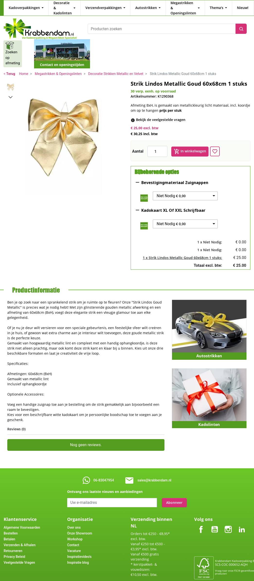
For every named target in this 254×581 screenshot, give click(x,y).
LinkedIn (242, 520)
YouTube (214, 520)
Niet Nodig (171, 191)
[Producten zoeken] (162, 23)
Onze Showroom (79, 528)
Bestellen (11, 528)
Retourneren (13, 546)
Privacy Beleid (14, 551)
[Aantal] (157, 146)
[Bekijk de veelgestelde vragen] (160, 114)
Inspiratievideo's (79, 551)
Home (23, 69)
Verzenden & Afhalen (20, 540)
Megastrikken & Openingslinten (58, 69)
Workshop (74, 534)
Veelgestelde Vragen (19, 557)
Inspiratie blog (78, 557)
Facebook (201, 520)
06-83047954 (103, 475)
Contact (73, 540)
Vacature (74, 546)
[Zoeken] (241, 23)
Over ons (74, 522)
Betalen (9, 534)
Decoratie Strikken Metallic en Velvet (115, 69)
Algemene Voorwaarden (22, 522)
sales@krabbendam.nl (154, 475)
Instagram (228, 520)
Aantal (138, 146)
